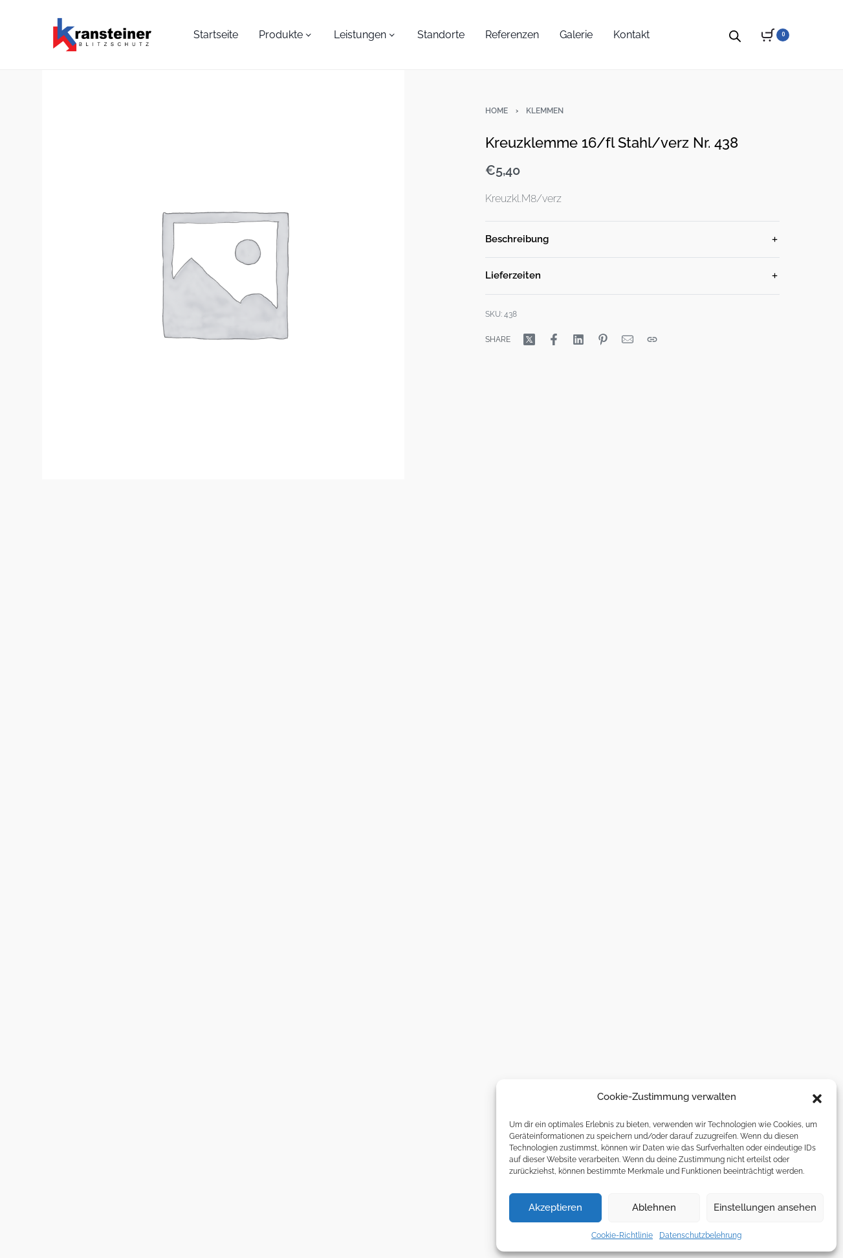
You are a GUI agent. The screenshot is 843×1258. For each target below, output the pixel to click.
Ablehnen (654, 1207)
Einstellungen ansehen (765, 1207)
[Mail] (627, 339)
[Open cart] (775, 35)
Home (496, 110)
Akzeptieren (555, 1207)
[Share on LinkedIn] (578, 339)
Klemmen (545, 110)
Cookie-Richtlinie (622, 1235)
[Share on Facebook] (554, 339)
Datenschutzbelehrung (700, 1235)
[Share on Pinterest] (603, 339)
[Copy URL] (652, 339)
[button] (817, 1097)
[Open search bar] (734, 34)
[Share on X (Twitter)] (529, 339)
